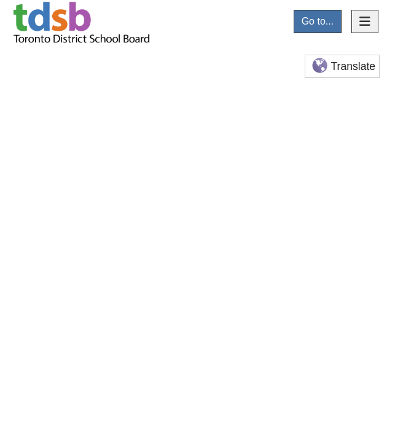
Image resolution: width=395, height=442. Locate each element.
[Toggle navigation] (364, 21)
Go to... (318, 21)
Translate (342, 67)
